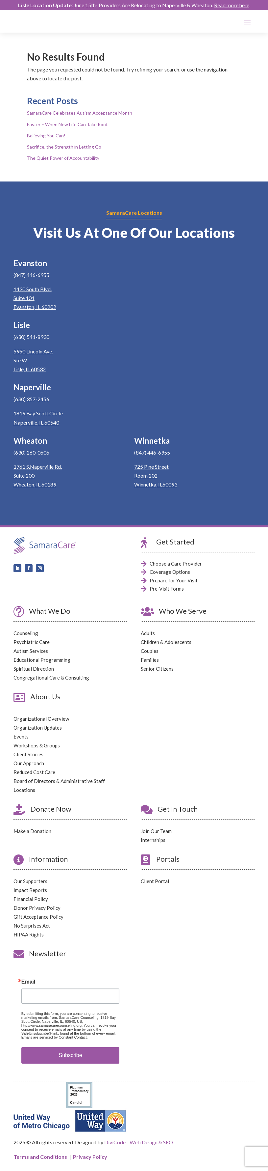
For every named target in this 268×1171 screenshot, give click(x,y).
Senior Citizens (157, 669)
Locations (24, 790)
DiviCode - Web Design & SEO (138, 1142)
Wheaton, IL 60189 (34, 485)
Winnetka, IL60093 (155, 485)
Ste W (20, 360)
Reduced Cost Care (34, 772)
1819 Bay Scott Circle (38, 413)
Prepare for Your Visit (174, 580)
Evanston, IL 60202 (34, 307)
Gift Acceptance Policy (38, 917)
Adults (148, 633)
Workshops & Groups (36, 745)
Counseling (25, 633)
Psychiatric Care (31, 642)
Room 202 (146, 475)
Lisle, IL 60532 (29, 369)
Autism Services (30, 651)
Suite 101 (24, 298)
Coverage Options (170, 572)
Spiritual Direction (33, 669)
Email (28, 982)
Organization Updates (37, 728)
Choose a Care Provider (176, 564)
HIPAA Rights (28, 934)
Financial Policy (30, 899)
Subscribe (70, 1055)
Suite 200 (24, 475)
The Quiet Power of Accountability (63, 158)
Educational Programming (41, 660)
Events (21, 736)
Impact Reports (30, 890)
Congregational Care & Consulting (51, 678)
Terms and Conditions (40, 1157)
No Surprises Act (31, 926)
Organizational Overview (41, 719)
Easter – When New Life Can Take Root (67, 124)
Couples (149, 651)
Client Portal (155, 881)
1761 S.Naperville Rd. (37, 466)
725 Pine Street (151, 466)
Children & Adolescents (166, 642)
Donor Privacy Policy (37, 908)
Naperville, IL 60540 (36, 422)
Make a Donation (32, 831)
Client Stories (28, 754)
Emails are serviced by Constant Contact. (54, 1037)
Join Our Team (156, 831)
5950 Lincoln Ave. (33, 351)
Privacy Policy (90, 1157)
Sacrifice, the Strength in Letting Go (64, 147)
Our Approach (28, 763)
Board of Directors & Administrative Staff (59, 781)
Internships (153, 840)
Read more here (231, 5)
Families (150, 660)
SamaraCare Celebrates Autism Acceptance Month (79, 113)
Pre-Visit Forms (167, 589)
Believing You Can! (46, 135)
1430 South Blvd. (32, 289)
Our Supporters (30, 881)
